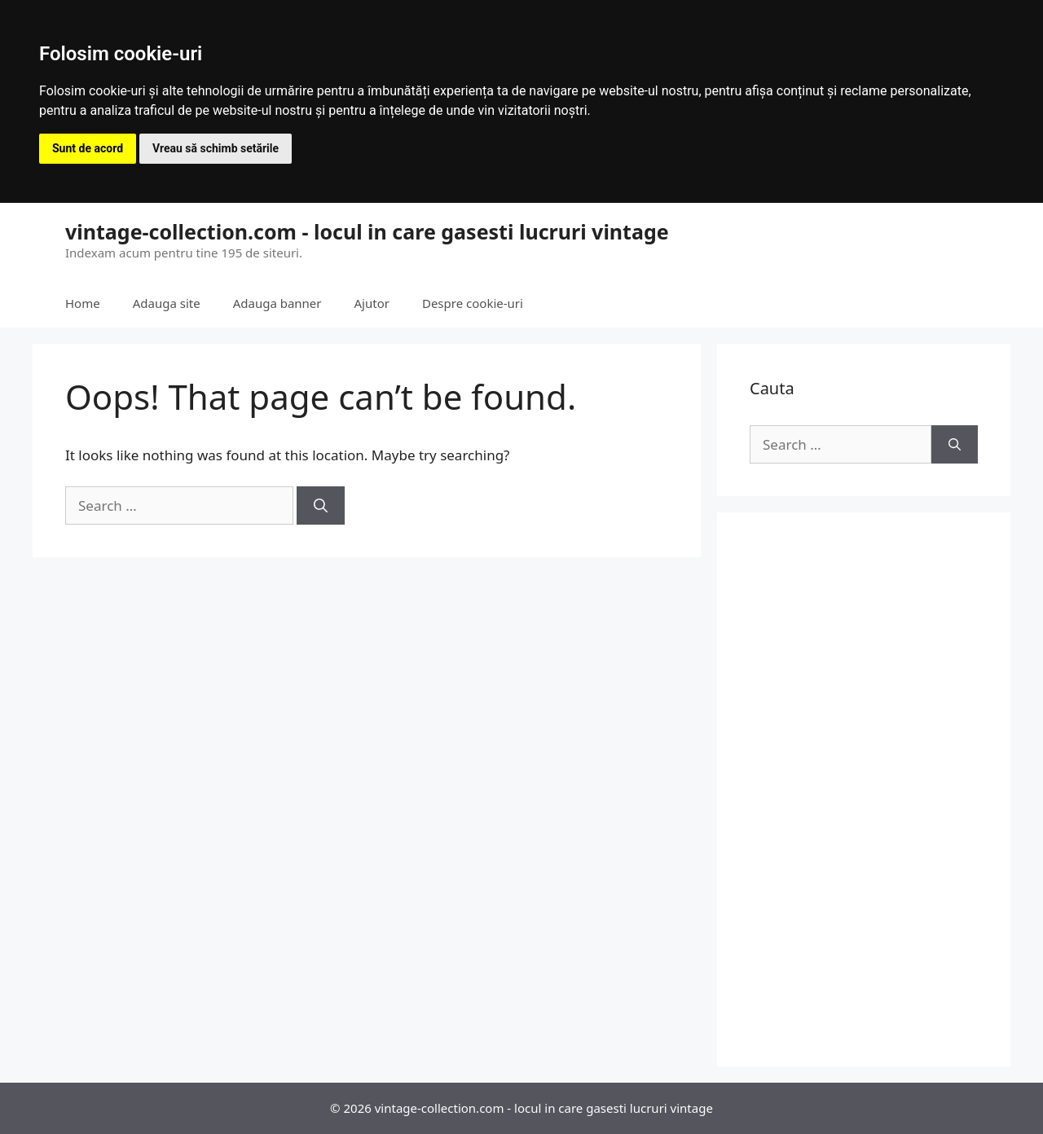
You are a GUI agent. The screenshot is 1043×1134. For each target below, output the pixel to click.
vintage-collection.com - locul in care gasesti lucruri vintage (367, 231)
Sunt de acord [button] (87, 148)
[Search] (321, 505)
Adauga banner (277, 303)
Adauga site (166, 303)
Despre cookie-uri (472, 303)
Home (82, 303)
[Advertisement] (864, 789)
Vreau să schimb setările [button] (215, 148)
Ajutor (371, 303)
